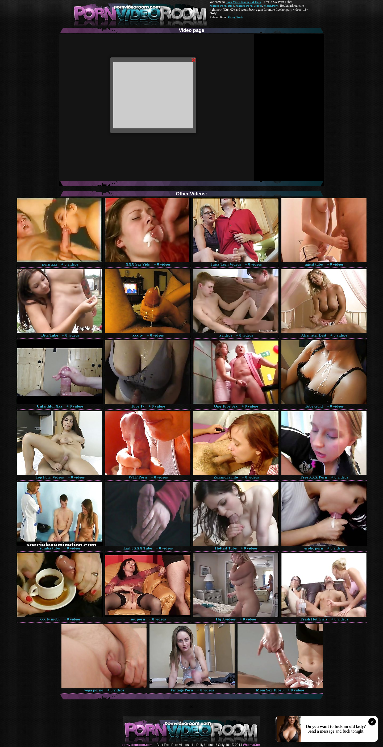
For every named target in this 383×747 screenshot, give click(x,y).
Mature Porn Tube (222, 5)
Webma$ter (251, 745)
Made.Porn (271, 5)
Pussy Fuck (235, 17)
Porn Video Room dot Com (243, 1)
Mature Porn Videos (249, 5)
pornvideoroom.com (137, 745)
